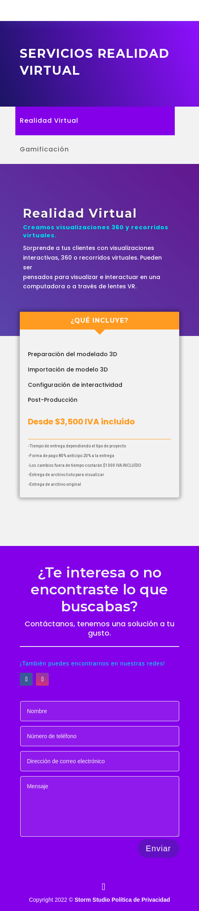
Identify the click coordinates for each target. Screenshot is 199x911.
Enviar (158, 848)
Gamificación (44, 150)
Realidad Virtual (49, 121)
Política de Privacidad (141, 899)
